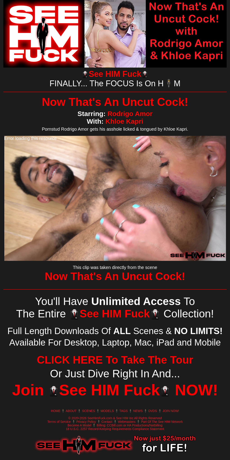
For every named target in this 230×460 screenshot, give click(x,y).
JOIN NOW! (171, 411)
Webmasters (126, 422)
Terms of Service (59, 422)
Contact (107, 422)
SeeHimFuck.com (99, 418)
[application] (115, 198)
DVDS (152, 411)
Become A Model (79, 425)
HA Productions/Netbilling (144, 425)
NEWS (138, 411)
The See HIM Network (167, 422)
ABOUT (71, 411)
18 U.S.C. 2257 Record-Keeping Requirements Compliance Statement (115, 429)
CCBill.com (114, 425)
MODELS (107, 411)
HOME (55, 411)
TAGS (123, 411)
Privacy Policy (86, 422)
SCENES (88, 411)
